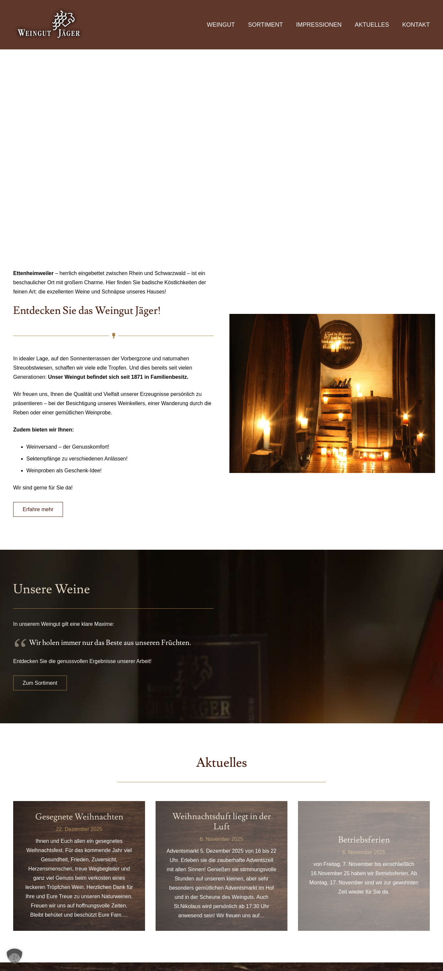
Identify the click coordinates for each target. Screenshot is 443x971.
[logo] (49, 25)
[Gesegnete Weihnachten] (79, 866)
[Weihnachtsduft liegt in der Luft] (221, 866)
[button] (14, 956)
